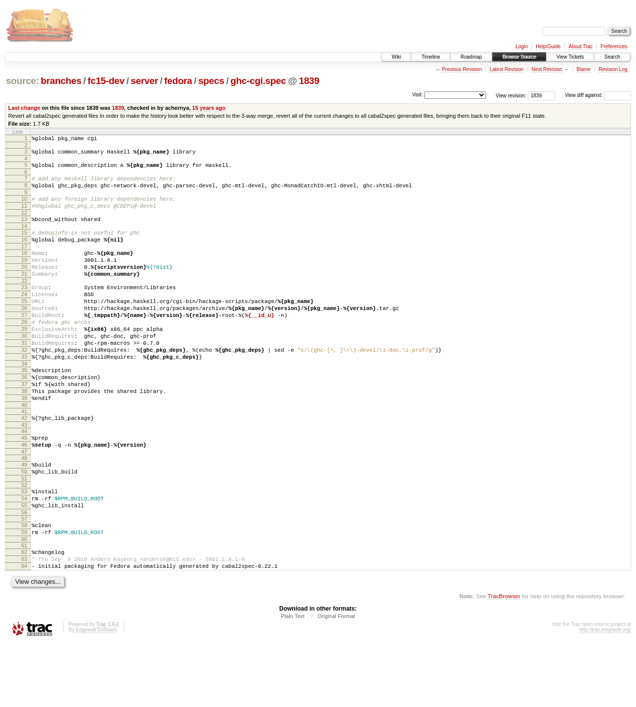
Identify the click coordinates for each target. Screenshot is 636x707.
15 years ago (209, 108)
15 (24, 244)
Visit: (417, 94)
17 (24, 261)
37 (24, 424)
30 (24, 367)
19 (24, 276)
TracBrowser (503, 660)
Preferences (614, 46)
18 (24, 268)
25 (24, 325)
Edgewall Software (96, 694)
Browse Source (519, 57)
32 (24, 384)
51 (24, 531)
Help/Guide (548, 46)
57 (24, 575)
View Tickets (570, 57)
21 (24, 293)
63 (24, 620)
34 (24, 401)
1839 (309, 81)
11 (24, 215)
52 (24, 537)
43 (24, 471)
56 (24, 569)
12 (24, 223)
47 (24, 501)
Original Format (336, 680)
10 (24, 206)
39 (24, 441)
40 (24, 450)
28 (24, 350)
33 (24, 392)
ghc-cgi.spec (258, 81)
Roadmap (471, 57)
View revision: (511, 95)
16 (24, 253)
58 (24, 582)
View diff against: (598, 95)
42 (24, 463)
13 (24, 230)
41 (24, 456)
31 (24, 376)
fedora (178, 81)
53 (24, 544)
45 (24, 484)
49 (24, 514)
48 (24, 507)
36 (24, 416)
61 (24, 605)
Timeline (430, 57)
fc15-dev (105, 81)
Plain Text (293, 680)
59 (24, 590)
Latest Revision (506, 69)
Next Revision (547, 69)
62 (24, 612)
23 (24, 308)
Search (612, 57)
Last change (24, 108)
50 (24, 522)
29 (24, 359)
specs (211, 81)
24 (24, 316)
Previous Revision (461, 69)
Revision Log (613, 69)
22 (24, 302)
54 (24, 552)
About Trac (580, 46)
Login (522, 46)
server (144, 81)
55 (24, 560)
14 (24, 238)
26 (24, 333)
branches (61, 81)
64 (24, 628)
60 (24, 599)
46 (24, 492)
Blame (583, 69)
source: (22, 81)
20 (24, 285)
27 (24, 342)
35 (24, 407)
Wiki (396, 57)
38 (24, 433)
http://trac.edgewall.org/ (605, 694)
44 (24, 477)
